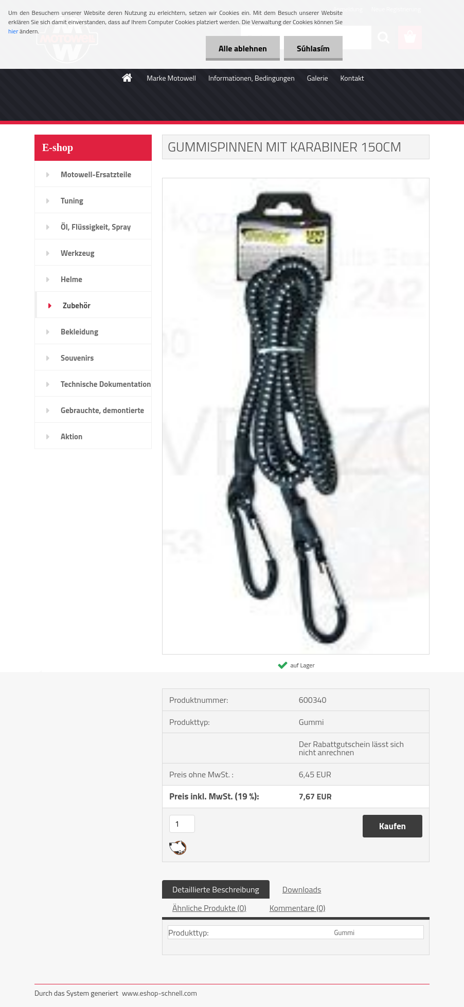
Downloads (302, 889)
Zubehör (77, 305)
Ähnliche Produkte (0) (209, 908)
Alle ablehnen (243, 48)
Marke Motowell (171, 77)
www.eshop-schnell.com (159, 992)
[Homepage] (127, 77)
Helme (71, 279)
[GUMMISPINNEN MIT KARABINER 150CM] (296, 182)
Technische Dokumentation (106, 384)
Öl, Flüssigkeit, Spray (96, 227)
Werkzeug (77, 253)
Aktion (71, 436)
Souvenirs (77, 358)
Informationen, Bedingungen (251, 77)
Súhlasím (313, 48)
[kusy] (182, 824)
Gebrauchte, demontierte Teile (102, 413)
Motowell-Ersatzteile (96, 174)
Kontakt (352, 77)
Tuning (72, 201)
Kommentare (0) (298, 908)
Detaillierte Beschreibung (215, 889)
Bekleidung (79, 332)
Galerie (317, 77)
